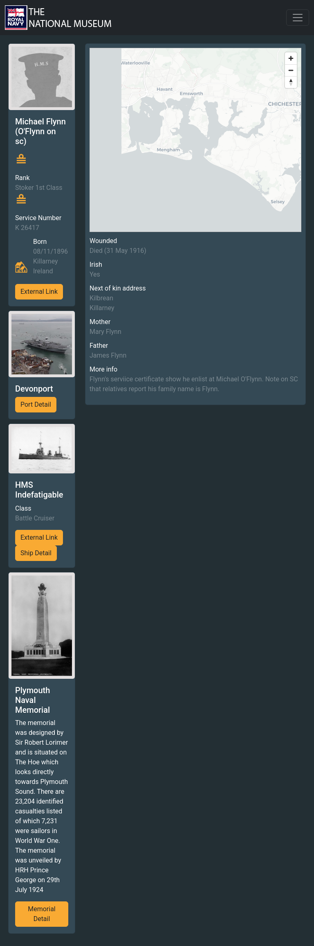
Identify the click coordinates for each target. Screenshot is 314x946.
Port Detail (35, 404)
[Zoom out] (291, 70)
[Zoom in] (291, 58)
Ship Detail (36, 553)
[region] (195, 140)
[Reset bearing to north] (291, 82)
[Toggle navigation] (297, 17)
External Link (39, 291)
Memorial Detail (42, 914)
